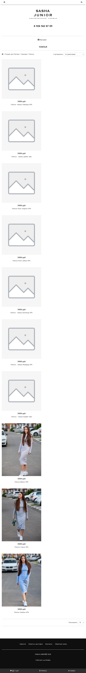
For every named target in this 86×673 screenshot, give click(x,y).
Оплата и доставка (35, 644)
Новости (22, 644)
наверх (71, 671)
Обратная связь (60, 644)
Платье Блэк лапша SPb (21, 261)
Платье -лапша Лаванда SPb (21, 104)
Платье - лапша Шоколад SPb (21, 313)
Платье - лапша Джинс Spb (22, 157)
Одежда (24, 54)
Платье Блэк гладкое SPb (21, 209)
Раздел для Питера (12, 54)
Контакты (48, 644)
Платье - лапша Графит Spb (21, 417)
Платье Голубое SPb (21, 612)
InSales (48, 660)
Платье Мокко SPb (21, 482)
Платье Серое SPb (21, 547)
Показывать (73, 622)
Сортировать (58, 54)
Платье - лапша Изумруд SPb (21, 365)
